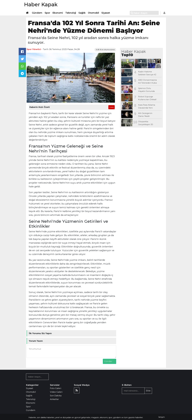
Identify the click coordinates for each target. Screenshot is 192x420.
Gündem (37, 12)
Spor (47, 12)
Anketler (54, 399)
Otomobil (93, 12)
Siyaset (105, 12)
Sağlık (82, 12)
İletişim (161, 417)
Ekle (148, 391)
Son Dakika (55, 395)
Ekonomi (57, 12)
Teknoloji (70, 12)
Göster (111, 107)
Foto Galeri (55, 388)
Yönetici (36, 49)
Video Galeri (56, 392)
